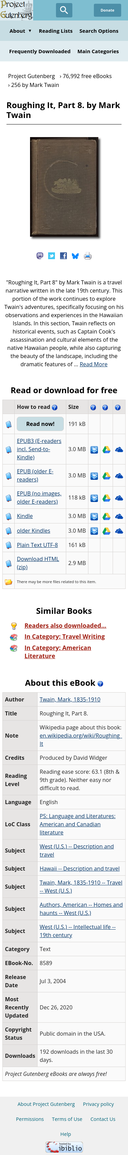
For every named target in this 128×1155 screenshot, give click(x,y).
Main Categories (98, 51)
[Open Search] (64, 10)
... (91, 364)
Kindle (25, 516)
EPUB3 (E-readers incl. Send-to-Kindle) (39, 449)
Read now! (40, 424)
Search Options (99, 30)
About (21, 31)
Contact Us (102, 1119)
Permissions (30, 1119)
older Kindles (33, 530)
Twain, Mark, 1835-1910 (70, 699)
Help (65, 1134)
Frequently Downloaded (40, 51)
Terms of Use (67, 1119)
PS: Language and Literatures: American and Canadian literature (77, 824)
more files (51, 581)
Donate (107, 10)
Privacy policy (98, 1104)
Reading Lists (56, 30)
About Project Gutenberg (46, 1104)
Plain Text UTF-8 (37, 545)
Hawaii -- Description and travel (79, 868)
